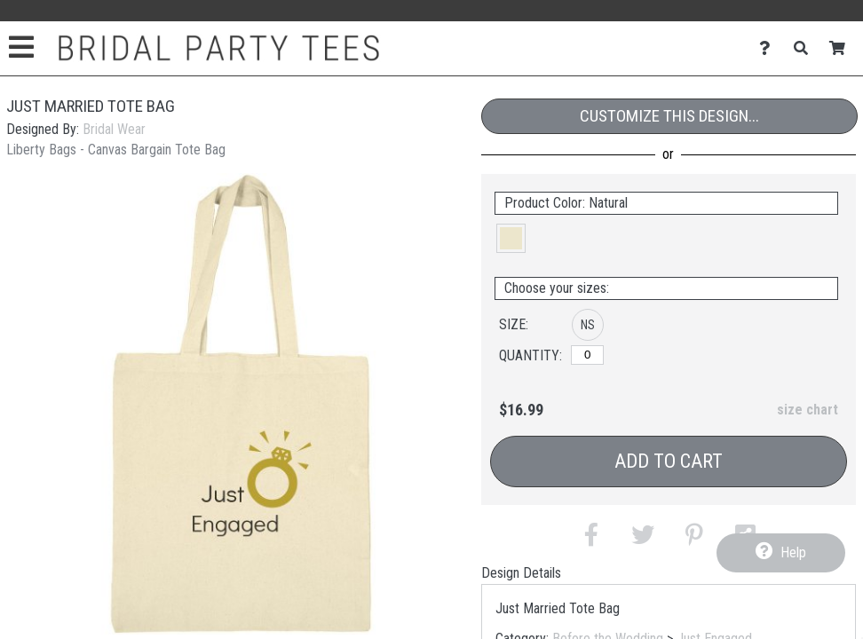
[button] (511, 238)
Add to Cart (668, 461)
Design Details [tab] (521, 572)
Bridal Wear (114, 129)
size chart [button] (807, 409)
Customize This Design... (669, 116)
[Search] (806, 48)
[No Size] (587, 355)
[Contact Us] (769, 48)
